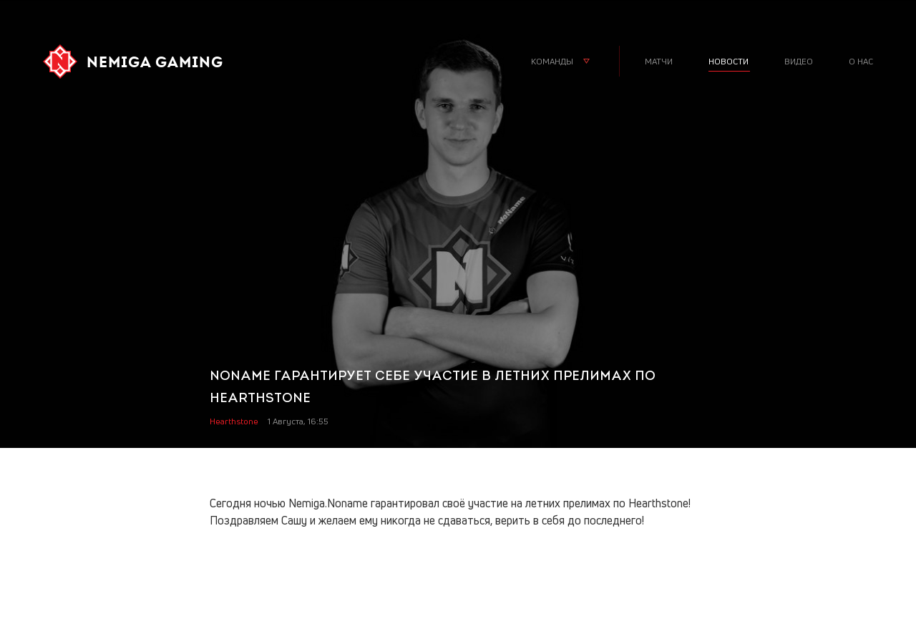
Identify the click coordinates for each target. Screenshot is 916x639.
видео (798, 61)
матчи (659, 61)
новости (728, 61)
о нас (861, 61)
